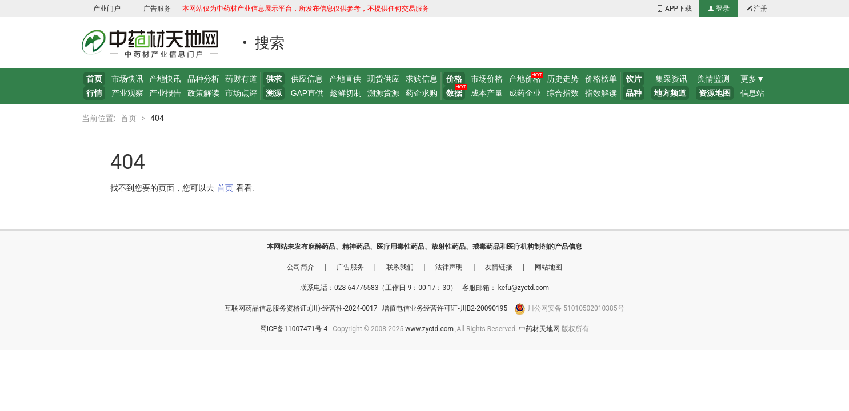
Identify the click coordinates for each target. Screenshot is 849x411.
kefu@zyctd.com (523, 288)
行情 (94, 93)
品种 (634, 93)
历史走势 (563, 78)
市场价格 (487, 78)
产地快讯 (165, 78)
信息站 (752, 93)
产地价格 (525, 78)
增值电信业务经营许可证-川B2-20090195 (445, 308)
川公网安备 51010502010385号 (575, 308)
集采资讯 (671, 78)
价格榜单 (601, 78)
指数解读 (601, 93)
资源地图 (715, 93)
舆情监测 (714, 78)
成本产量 (487, 93)
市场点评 (241, 93)
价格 (454, 78)
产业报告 (165, 93)
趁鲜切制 (346, 93)
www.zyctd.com (429, 329)
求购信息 (422, 78)
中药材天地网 (539, 329)
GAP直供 (307, 93)
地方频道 (670, 93)
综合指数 (563, 93)
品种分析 (203, 78)
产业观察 (127, 93)
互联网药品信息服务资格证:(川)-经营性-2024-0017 (302, 308)
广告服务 (157, 9)
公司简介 (301, 267)
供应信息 (307, 78)
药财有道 (241, 78)
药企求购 (422, 93)
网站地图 (548, 267)
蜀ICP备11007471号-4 (295, 329)
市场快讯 (127, 78)
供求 (274, 78)
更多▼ (752, 78)
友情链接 (499, 267)
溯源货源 (383, 93)
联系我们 (400, 267)
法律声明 (449, 267)
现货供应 (383, 78)
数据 (454, 93)
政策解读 (203, 93)
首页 (94, 78)
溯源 (274, 93)
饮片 (634, 78)
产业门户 (107, 9)
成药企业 (525, 93)
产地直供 (345, 78)
